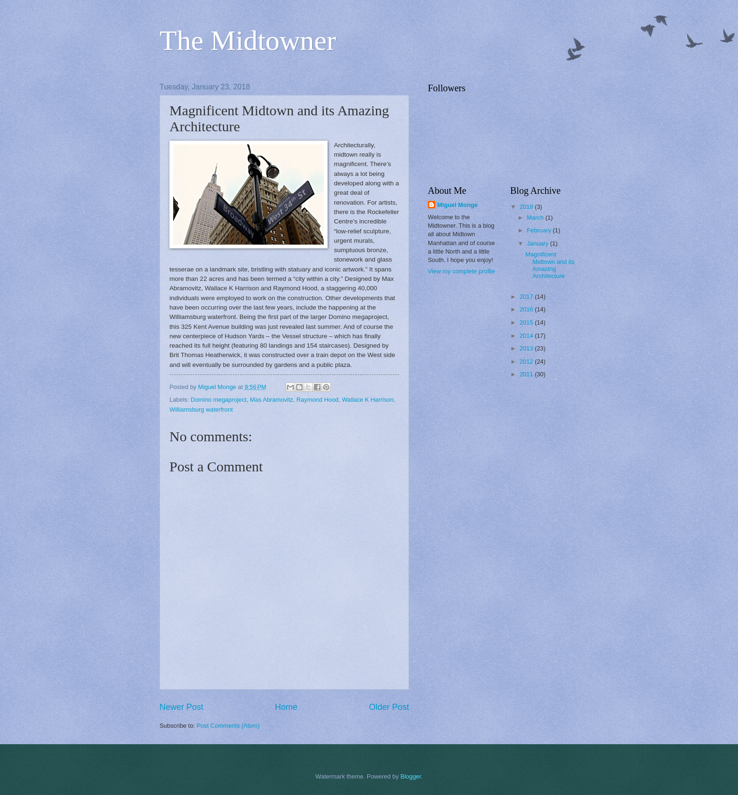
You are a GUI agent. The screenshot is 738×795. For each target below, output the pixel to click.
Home (286, 707)
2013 (527, 348)
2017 (527, 296)
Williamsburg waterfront (201, 409)
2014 (527, 335)
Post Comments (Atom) (228, 725)
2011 (527, 374)
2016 (527, 309)
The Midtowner (248, 40)
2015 (527, 322)
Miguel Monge (457, 204)
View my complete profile (461, 271)
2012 (527, 361)
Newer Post (181, 707)
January (538, 243)
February (540, 230)
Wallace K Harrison (367, 399)
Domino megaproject (219, 399)
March (536, 217)
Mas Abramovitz (271, 399)
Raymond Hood (317, 399)
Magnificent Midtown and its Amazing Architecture (549, 265)
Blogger (411, 776)
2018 (527, 206)
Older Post (389, 707)
